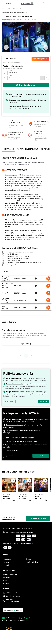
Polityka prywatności (10, 574)
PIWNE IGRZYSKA (38, 497)
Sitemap (6, 583)
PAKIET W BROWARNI (6, 497)
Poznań (6, 565)
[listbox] (26, 254)
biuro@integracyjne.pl (13, 596)
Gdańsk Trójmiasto (32, 562)
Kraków (4, 9)
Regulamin (6, 577)
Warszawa (7, 559)
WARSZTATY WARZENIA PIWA (23, 497)
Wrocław (6, 562)
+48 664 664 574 (11, 593)
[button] (4, 73)
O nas (5, 580)
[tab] (8, 149)
